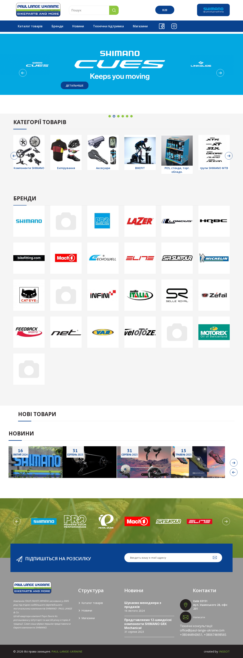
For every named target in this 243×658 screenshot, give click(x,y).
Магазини (140, 26)
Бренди (57, 26)
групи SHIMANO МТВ (214, 168)
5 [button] (127, 116)
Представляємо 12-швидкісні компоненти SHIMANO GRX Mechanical (148, 624)
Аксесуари (103, 168)
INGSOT (224, 651)
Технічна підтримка (108, 26)
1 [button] (109, 116)
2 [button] (114, 116)
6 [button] (131, 116)
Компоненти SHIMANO (29, 168)
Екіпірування (66, 168)
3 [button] (118, 116)
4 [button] (123, 116)
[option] (121, 64)
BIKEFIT (140, 168)
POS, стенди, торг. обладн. (177, 170)
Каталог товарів (30, 26)
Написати (199, 617)
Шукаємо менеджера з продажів (142, 605)
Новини (78, 26)
